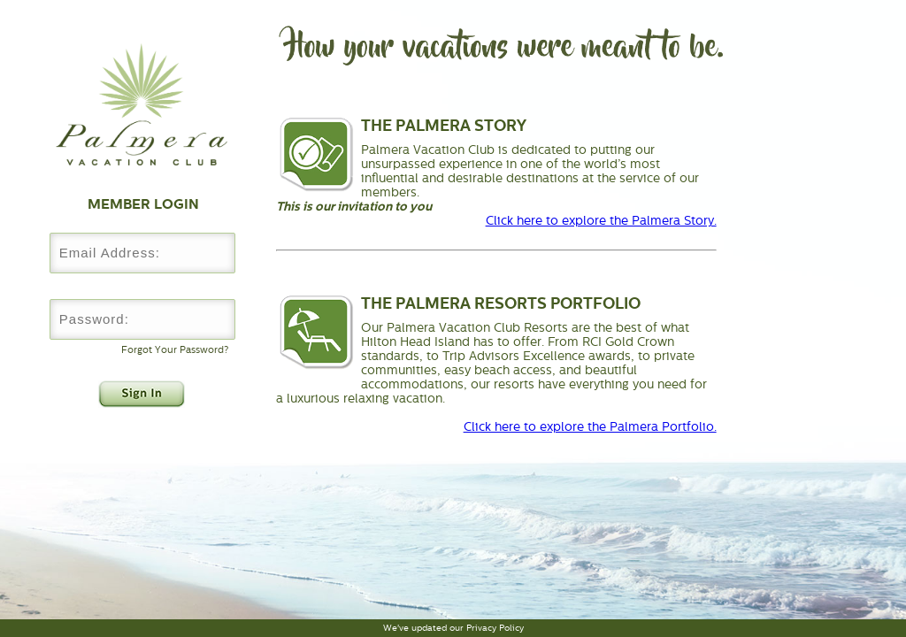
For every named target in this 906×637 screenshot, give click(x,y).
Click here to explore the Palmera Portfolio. (590, 426)
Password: (141, 286)
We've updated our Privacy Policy (453, 628)
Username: (141, 219)
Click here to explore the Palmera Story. (601, 220)
